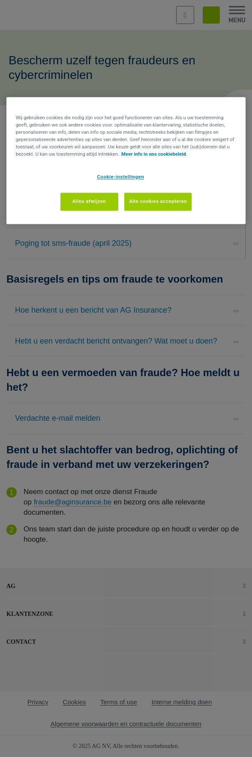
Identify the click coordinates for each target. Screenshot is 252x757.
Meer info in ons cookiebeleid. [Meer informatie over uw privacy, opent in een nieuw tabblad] (154, 154)
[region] (126, 160)
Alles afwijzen (89, 202)
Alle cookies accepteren (158, 202)
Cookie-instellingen (120, 177)
